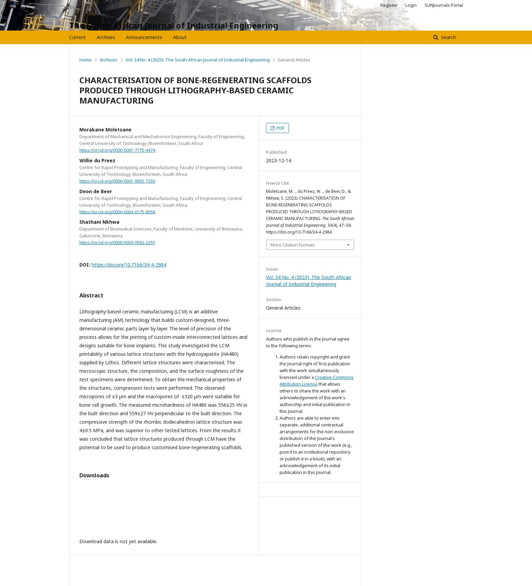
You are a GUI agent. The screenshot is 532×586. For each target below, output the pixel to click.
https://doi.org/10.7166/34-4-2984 (129, 264)
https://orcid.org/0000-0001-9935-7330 (117, 181)
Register (389, 5)
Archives (106, 37)
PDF (280, 128)
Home (85, 60)
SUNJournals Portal (443, 5)
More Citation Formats (293, 245)
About (180, 37)
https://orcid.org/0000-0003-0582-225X (117, 242)
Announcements (144, 37)
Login (411, 5)
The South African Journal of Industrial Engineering (173, 25)
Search (448, 37)
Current (77, 37)
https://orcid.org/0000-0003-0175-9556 (117, 212)
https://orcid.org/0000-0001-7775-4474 (117, 150)
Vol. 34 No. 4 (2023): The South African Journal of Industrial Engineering (198, 60)
